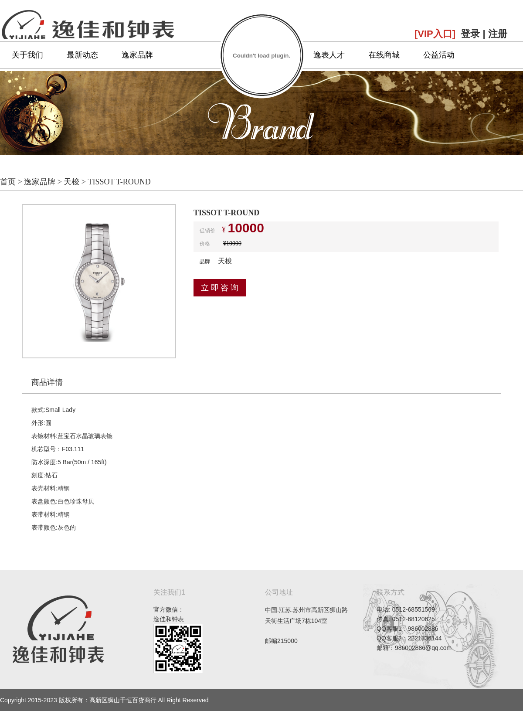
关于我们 (27, 55)
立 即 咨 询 (219, 287)
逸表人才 (329, 55)
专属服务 (274, 55)
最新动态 (82, 55)
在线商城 (384, 55)
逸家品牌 (137, 55)
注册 (497, 33)
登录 (470, 33)
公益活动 (439, 55)
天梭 (71, 181)
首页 (8, 181)
